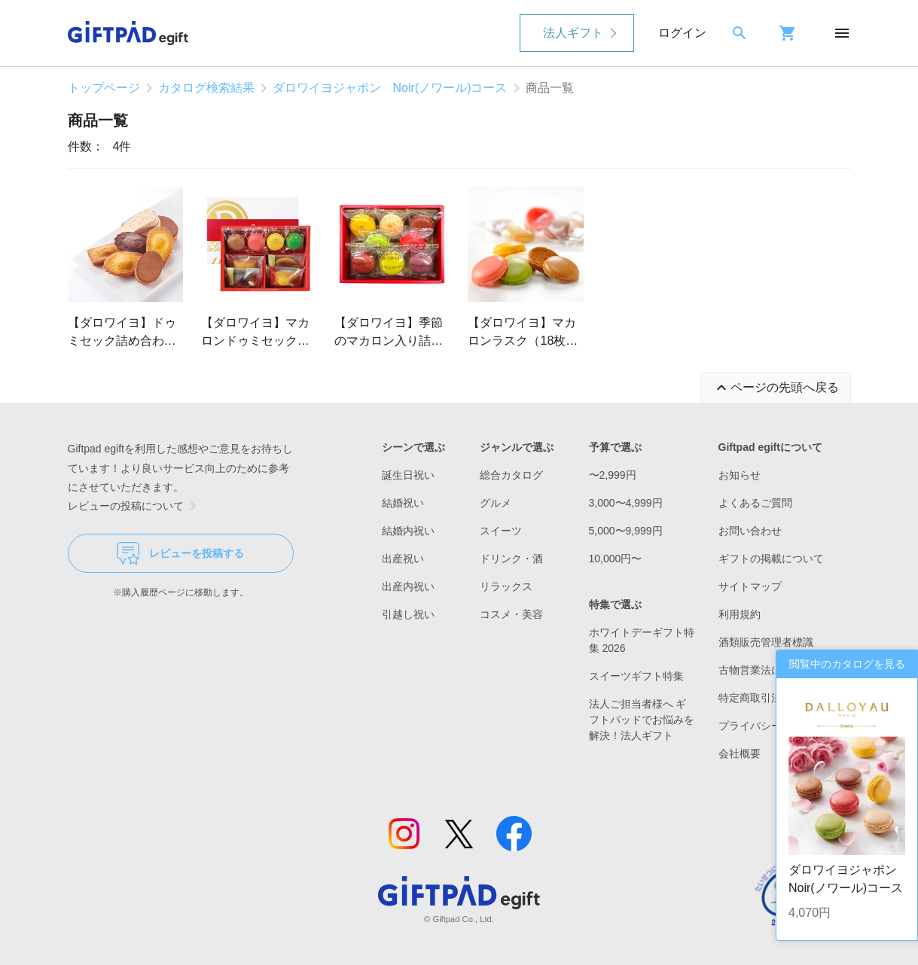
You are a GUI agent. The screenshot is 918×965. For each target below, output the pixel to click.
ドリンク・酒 (511, 559)
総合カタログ (511, 475)
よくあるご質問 (755, 503)
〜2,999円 (612, 475)
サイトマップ (750, 586)
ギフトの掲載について (771, 559)
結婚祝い (403, 503)
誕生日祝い (408, 475)
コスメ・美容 (511, 614)
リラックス (506, 586)
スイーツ (501, 531)
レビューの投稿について (135, 506)
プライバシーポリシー (771, 726)
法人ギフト (573, 32)
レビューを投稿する (180, 553)
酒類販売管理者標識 (765, 642)
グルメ (495, 503)
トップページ (104, 87)
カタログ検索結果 (206, 87)
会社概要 (739, 753)
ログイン (682, 32)
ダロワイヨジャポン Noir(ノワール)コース (390, 87)
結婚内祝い (408, 531)
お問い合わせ (750, 531)
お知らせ (739, 475)
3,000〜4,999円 (626, 503)
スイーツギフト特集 (636, 676)
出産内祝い (408, 586)
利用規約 (739, 614)
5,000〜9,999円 (626, 531)
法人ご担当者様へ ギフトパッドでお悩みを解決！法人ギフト (641, 719)
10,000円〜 (615, 559)
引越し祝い (408, 614)
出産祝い (403, 559)
